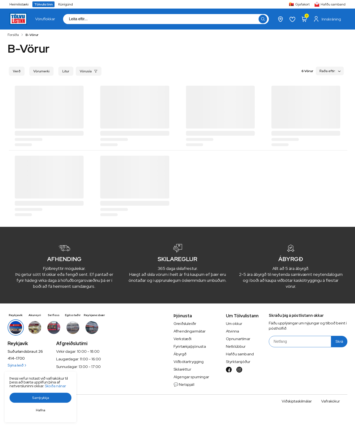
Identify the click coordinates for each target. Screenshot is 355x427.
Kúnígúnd (65, 4)
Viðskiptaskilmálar (297, 401)
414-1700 (16, 358)
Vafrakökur (330, 401)
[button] (40, 398)
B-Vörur (32, 35)
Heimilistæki (19, 4)
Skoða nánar (55, 385)
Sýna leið (17, 365)
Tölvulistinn (43, 4)
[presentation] (45, 19)
